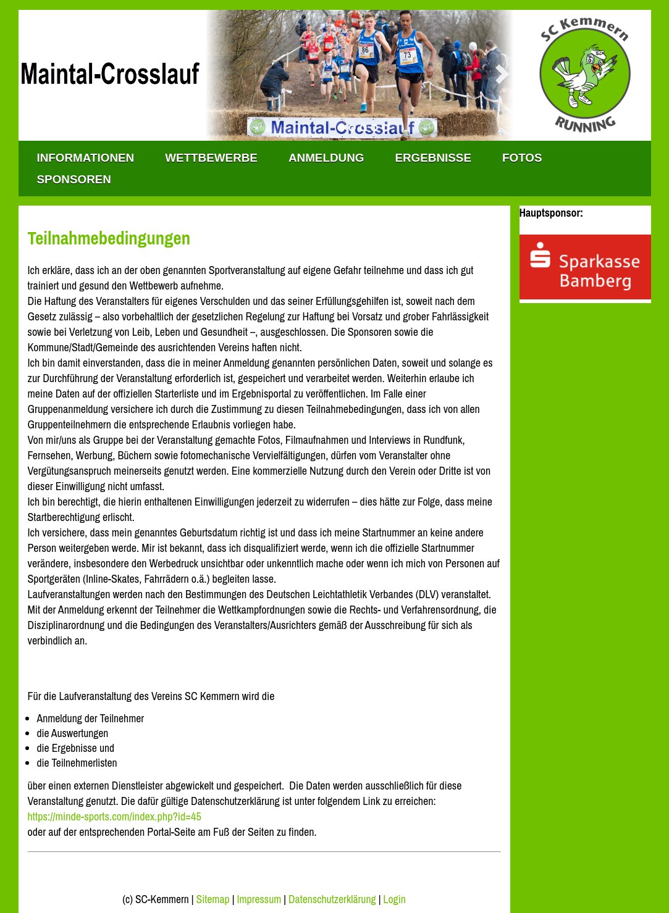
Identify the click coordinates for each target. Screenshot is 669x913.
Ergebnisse (433, 157)
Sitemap (212, 899)
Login (394, 899)
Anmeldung (326, 157)
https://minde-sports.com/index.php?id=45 (114, 816)
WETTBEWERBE (211, 157)
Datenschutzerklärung (332, 899)
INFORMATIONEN (86, 157)
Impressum (259, 899)
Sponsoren (74, 179)
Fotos (522, 157)
